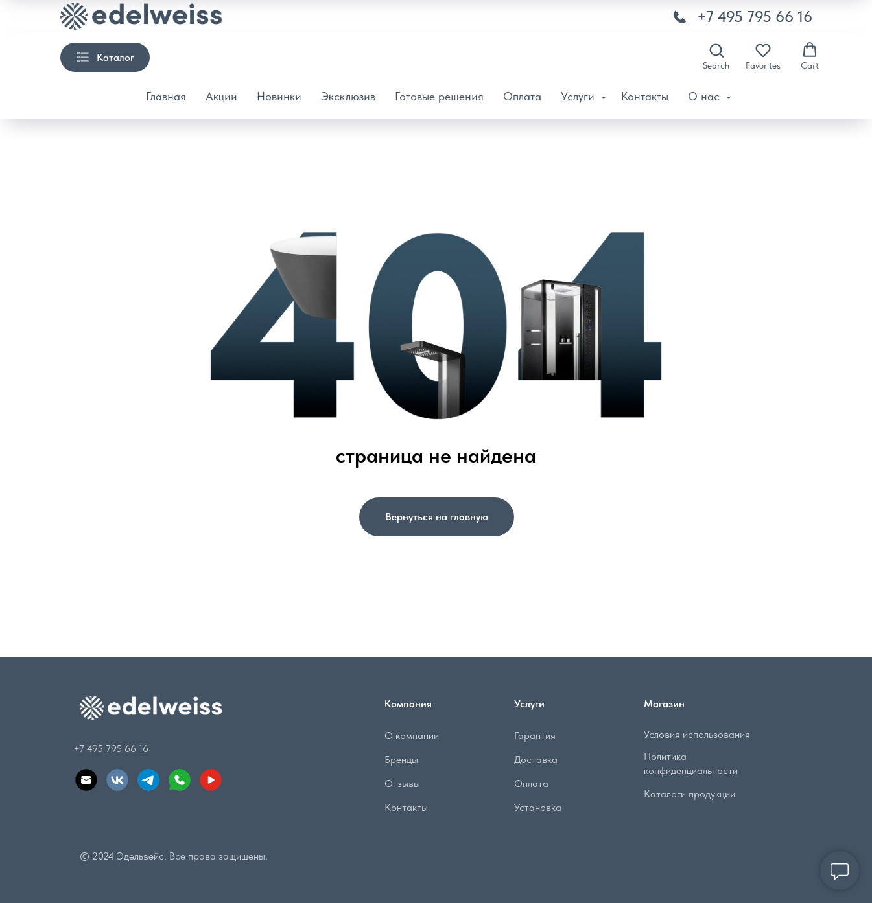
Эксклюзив (348, 96)
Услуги (579, 96)
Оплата (522, 96)
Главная (166, 96)
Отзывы (402, 783)
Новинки (279, 96)
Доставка (536, 759)
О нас (705, 96)
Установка (537, 807)
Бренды (401, 759)
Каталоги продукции (689, 794)
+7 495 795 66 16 (754, 16)
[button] (716, 56)
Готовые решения (439, 96)
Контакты (644, 96)
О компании (411, 735)
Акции (221, 96)
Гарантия (535, 735)
